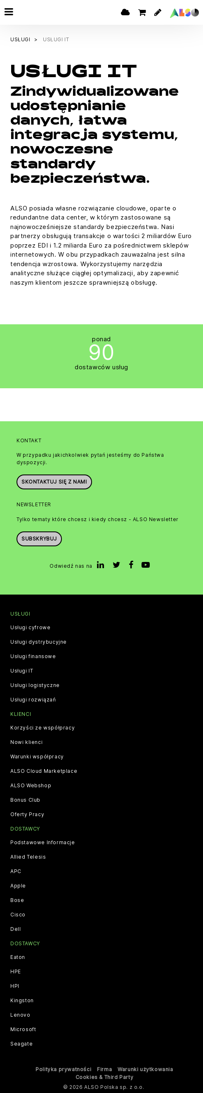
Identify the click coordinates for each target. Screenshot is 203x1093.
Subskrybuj (39, 539)
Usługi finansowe (33, 656)
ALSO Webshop (30, 785)
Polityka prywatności (63, 1069)
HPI (14, 986)
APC (15, 871)
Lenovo (20, 1015)
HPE (15, 972)
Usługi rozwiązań (33, 700)
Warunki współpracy (37, 757)
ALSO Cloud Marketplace (43, 771)
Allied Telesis (28, 857)
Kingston (22, 1000)
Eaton (17, 957)
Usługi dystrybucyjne (38, 642)
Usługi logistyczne (35, 685)
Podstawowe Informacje (42, 842)
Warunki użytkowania (145, 1069)
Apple (18, 886)
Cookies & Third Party (105, 1077)
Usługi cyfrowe (30, 627)
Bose (17, 900)
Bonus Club (25, 800)
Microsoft (23, 1029)
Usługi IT (21, 671)
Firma (104, 1069)
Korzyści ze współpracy (42, 728)
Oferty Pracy (27, 814)
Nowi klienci (26, 742)
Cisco (18, 915)
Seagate (21, 1044)
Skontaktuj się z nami (54, 482)
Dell (15, 929)
